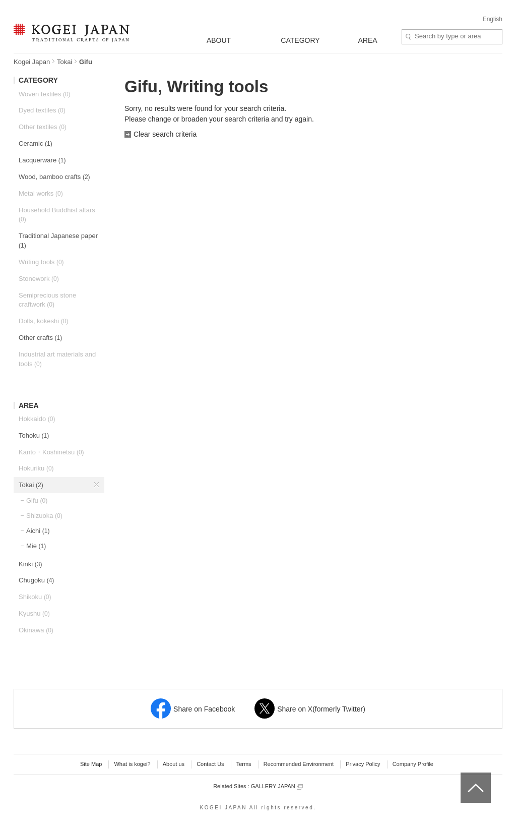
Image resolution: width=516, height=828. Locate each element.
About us (173, 764)
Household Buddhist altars (57, 214)
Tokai (64, 62)
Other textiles (43, 127)
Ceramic (35, 143)
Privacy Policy (363, 764)
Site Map (91, 764)
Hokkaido (37, 419)
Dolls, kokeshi (43, 321)
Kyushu (34, 613)
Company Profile (413, 764)
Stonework (39, 278)
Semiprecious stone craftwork (47, 300)
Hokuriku (36, 468)
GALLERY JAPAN (277, 786)
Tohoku (34, 435)
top (464, 776)
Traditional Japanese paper (58, 240)
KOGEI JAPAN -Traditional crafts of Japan (71, 34)
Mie (36, 546)
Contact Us (210, 764)
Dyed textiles (42, 110)
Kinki (30, 564)
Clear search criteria (165, 134)
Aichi (37, 531)
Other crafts (40, 337)
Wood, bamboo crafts (54, 177)
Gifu (36, 500)
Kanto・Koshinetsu (51, 452)
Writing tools (41, 262)
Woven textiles (45, 94)
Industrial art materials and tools (57, 359)
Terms (243, 764)
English (492, 19)
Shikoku (35, 597)
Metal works (41, 193)
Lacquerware (42, 160)
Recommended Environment (299, 764)
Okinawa (36, 630)
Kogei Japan (32, 62)
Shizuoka (44, 515)
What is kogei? (132, 764)
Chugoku (36, 580)
